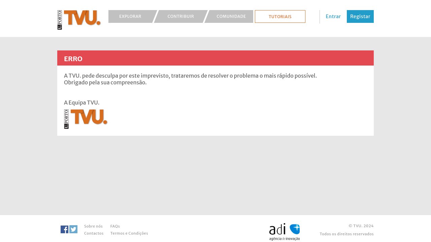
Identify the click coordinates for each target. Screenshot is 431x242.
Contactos (94, 233)
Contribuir (181, 16)
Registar (360, 16)
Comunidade (231, 16)
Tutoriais (280, 16)
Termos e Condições (129, 233)
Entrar (333, 16)
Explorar (130, 16)
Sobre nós (93, 226)
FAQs (115, 226)
